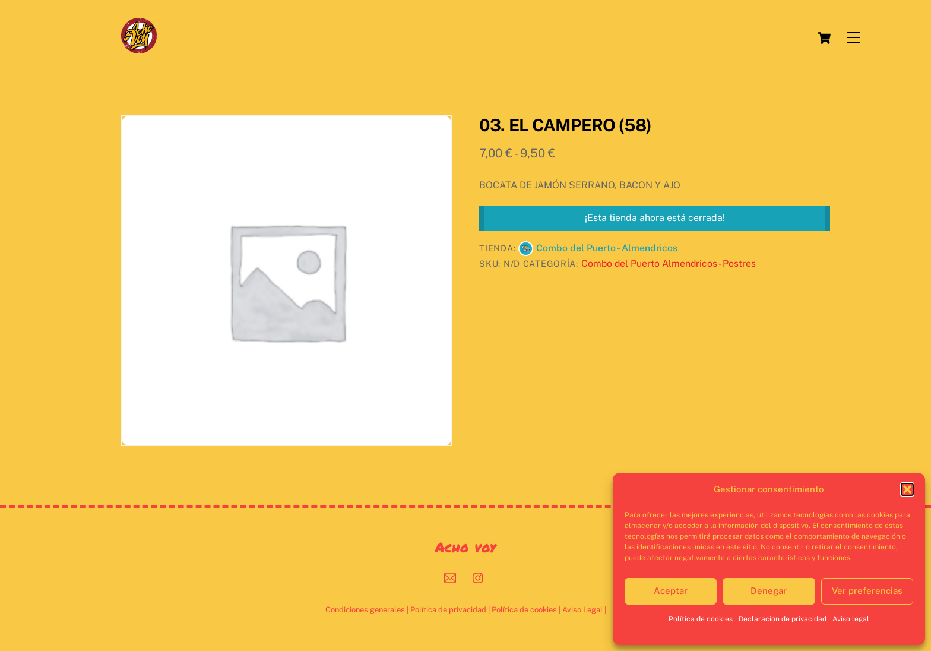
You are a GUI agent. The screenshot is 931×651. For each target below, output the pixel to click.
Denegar (768, 591)
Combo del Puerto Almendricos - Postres (668, 263)
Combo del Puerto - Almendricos (606, 248)
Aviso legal (850, 619)
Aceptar (671, 591)
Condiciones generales (365, 609)
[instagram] (478, 576)
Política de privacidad (448, 609)
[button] (907, 489)
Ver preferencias (867, 591)
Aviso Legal (582, 609)
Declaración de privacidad (782, 619)
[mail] (450, 576)
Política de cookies (701, 619)
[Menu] (854, 37)
